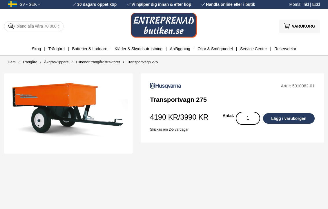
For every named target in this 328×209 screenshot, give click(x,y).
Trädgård (56, 48)
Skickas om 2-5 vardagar (169, 129)
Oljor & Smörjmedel (215, 48)
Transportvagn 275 (142, 62)
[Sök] (34, 26)
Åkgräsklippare (56, 62)
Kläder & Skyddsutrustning (138, 48)
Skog (36, 48)
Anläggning (180, 48)
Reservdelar (285, 48)
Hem (12, 62)
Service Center (253, 48)
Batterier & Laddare (89, 48)
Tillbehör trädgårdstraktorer (97, 62)
